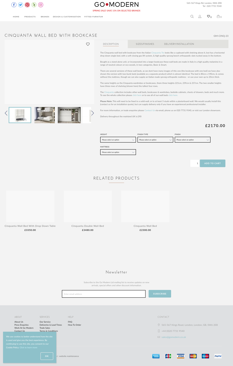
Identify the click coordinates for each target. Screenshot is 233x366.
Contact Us (149, 110)
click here (137, 95)
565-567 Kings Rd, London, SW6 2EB (204, 3)
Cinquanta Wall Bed (145, 225)
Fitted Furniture (94, 16)
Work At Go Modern (23, 328)
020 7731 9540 (214, 6)
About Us (18, 321)
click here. (173, 95)
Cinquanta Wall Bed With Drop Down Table (30, 225)
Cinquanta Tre (157, 52)
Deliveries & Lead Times (51, 324)
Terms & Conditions (49, 331)
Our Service (45, 321)
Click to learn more (28, 347)
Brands (45, 16)
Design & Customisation (67, 16)
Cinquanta (109, 92)
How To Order (74, 324)
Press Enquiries (21, 324)
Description (111, 44)
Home (16, 16)
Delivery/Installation (179, 44)
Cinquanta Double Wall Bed (87, 225)
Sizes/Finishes (145, 44)
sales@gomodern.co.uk (174, 336)
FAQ (70, 321)
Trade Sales (45, 328)
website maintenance (69, 356)
